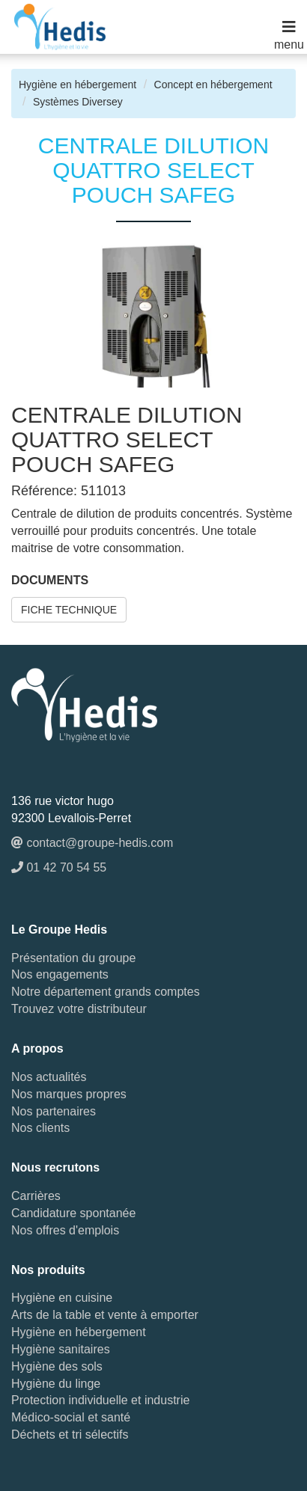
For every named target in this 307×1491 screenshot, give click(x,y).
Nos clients (40, 1127)
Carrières (36, 1196)
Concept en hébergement (213, 85)
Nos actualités (49, 1077)
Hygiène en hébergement (77, 85)
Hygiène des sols (57, 1366)
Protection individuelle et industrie (100, 1400)
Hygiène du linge (55, 1383)
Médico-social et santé (70, 1417)
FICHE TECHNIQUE (69, 610)
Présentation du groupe (73, 958)
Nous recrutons (55, 1167)
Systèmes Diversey (78, 102)
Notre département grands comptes (105, 991)
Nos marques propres (69, 1094)
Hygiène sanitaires (60, 1349)
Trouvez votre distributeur (79, 1008)
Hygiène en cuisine (61, 1297)
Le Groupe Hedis (59, 929)
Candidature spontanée (73, 1213)
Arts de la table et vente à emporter (104, 1314)
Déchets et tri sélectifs (70, 1434)
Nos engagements (60, 974)
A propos (37, 1048)
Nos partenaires (53, 1111)
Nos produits (48, 1270)
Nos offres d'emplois (65, 1230)
